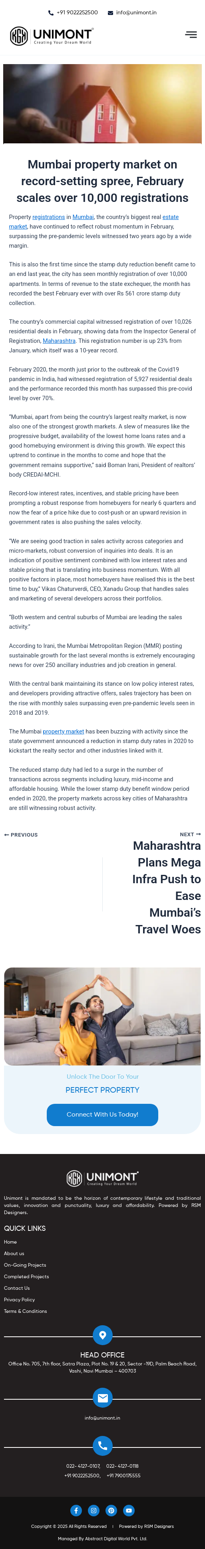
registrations (48, 217)
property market (63, 731)
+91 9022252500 (82, 1476)
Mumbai (83, 217)
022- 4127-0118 (122, 1466)
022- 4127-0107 (82, 1466)
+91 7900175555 (124, 1476)
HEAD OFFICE (102, 1355)
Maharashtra (59, 340)
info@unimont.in (102, 1418)
